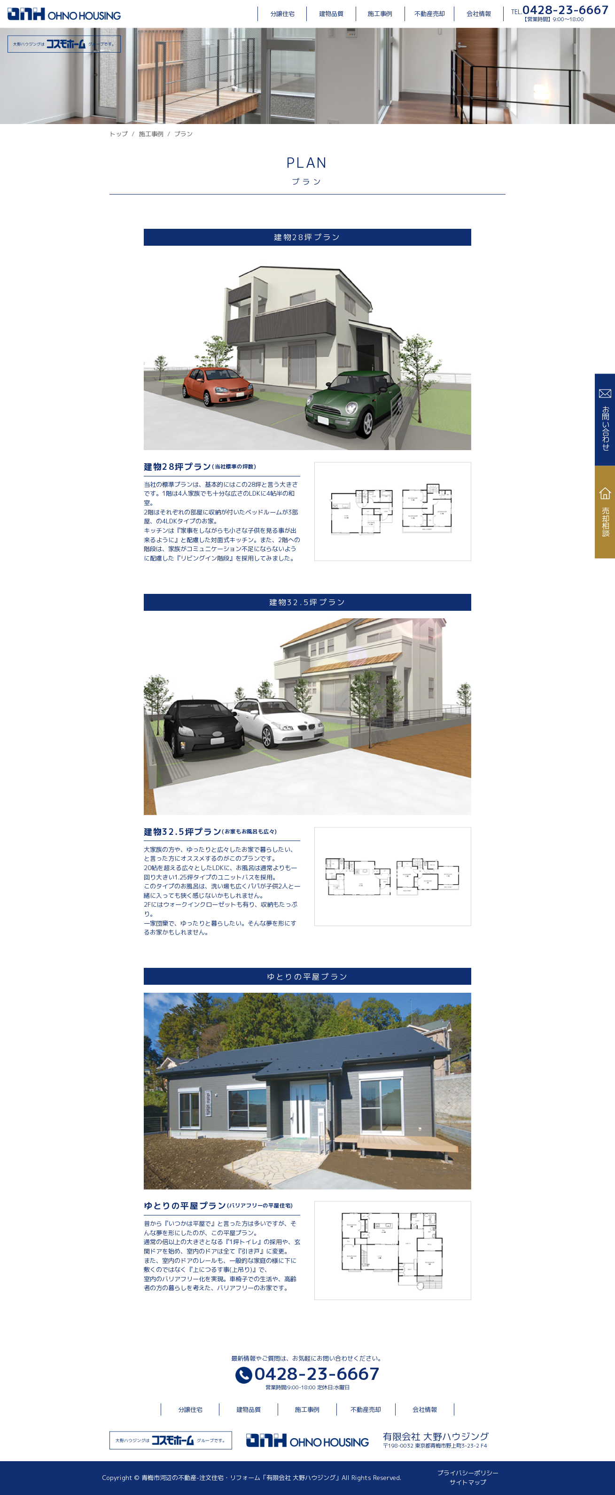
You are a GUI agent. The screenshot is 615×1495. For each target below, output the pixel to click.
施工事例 (380, 13)
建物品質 (331, 13)
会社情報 (479, 13)
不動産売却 (429, 13)
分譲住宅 (282, 13)
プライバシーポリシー (467, 1473)
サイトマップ (468, 1482)
